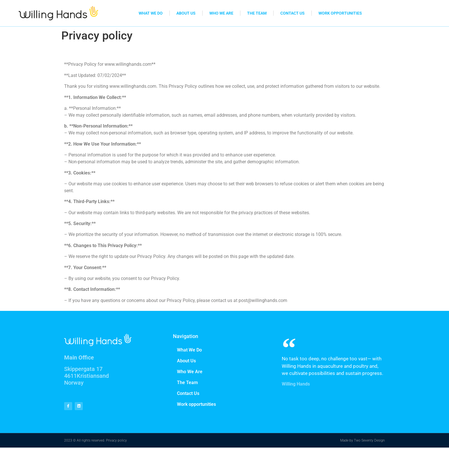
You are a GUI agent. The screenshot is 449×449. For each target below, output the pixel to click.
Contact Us (292, 13)
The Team (257, 13)
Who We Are (221, 13)
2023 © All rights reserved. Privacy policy (95, 442)
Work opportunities (340, 13)
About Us (186, 13)
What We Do (151, 13)
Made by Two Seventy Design (362, 442)
